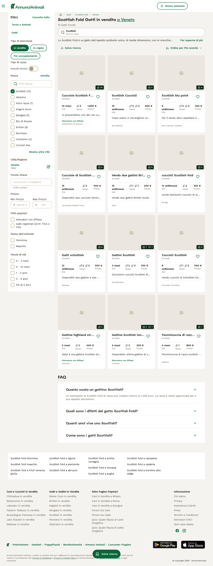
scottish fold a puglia (101, 473)
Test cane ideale (184, 524)
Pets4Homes (20, 544)
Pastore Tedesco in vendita (23, 510)
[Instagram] (184, 530)
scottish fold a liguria (62, 458)
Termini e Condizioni (186, 515)
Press (177, 510)
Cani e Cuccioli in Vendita (22, 491)
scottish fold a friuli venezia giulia (28, 472)
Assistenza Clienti (185, 505)
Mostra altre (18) (39, 151)
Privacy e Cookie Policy (64, 558)
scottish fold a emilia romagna (101, 460)
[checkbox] (12, 91)
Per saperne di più (191, 40)
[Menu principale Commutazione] (3, 6)
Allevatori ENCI (183, 519)
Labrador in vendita (18, 505)
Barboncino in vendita (20, 501)
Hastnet (36, 544)
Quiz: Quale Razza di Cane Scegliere (107, 521)
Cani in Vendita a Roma (105, 501)
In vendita (20, 47)
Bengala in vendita (60, 510)
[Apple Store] (193, 545)
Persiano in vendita (60, 519)
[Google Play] (165, 545)
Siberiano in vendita (61, 524)
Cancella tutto (41, 17)
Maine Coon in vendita (62, 496)
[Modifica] (48, 166)
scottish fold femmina (24, 458)
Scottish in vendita (60, 515)
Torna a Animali (21, 24)
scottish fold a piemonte (64, 464)
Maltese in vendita (18, 524)
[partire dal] (22, 204)
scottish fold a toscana (102, 467)
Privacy (178, 501)
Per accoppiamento (25, 55)
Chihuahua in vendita (19, 496)
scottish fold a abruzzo (63, 470)
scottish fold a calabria (141, 464)
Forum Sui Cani (101, 510)
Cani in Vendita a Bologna (107, 505)
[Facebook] (177, 530)
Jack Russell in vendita (20, 519)
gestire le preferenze (109, 558)
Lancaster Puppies (119, 544)
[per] (44, 204)
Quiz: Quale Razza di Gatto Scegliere (108, 529)
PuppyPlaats (52, 544)
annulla (45, 75)
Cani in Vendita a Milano (106, 496)
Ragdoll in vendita (60, 505)
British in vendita (59, 501)
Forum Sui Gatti (101, 515)
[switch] (33, 68)
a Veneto (126, 19)
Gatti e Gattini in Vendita (64, 491)
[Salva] (98, 96)
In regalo (38, 47)
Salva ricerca (71, 47)
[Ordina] (184, 48)
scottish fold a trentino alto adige (144, 472)
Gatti (14, 32)
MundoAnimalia (72, 544)
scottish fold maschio (24, 464)
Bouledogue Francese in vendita (26, 515)
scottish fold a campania (142, 458)
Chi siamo (180, 496)
